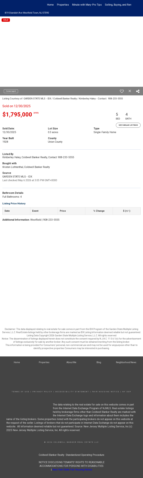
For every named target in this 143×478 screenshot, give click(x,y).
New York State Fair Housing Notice (72, 469)
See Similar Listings (128, 125)
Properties (63, 4)
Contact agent (11, 91)
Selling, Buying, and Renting (120, 4)
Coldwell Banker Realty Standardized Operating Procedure (71, 454)
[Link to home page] (13, 5)
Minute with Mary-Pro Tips (87, 4)
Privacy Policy (42, 392)
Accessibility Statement (72, 392)
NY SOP (126, 392)
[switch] (122, 91)
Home (50, 4)
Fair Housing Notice (105, 392)
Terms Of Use (20, 392)
